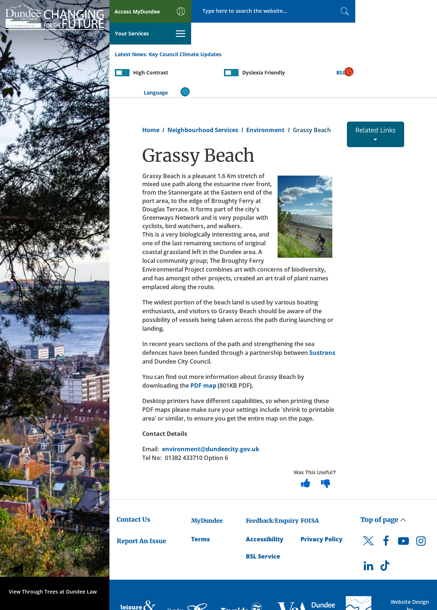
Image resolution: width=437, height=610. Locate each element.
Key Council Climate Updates (185, 32)
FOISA (310, 484)
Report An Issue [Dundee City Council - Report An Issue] (141, 504)
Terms (200, 503)
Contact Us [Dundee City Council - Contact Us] (133, 483)
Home (150, 93)
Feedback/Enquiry (272, 484)
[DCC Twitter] (368, 511)
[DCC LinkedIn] (368, 531)
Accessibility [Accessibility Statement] (264, 503)
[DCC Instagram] (421, 506)
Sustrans (322, 316)
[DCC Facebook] (386, 506)
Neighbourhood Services (202, 93)
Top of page (383, 483)
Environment (265, 93)
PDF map (203, 349)
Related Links (375, 96)
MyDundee (207, 484)
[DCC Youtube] (403, 506)
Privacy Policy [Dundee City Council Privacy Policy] (322, 503)
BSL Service (263, 520)
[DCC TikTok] (386, 531)
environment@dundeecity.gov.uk (211, 413)
